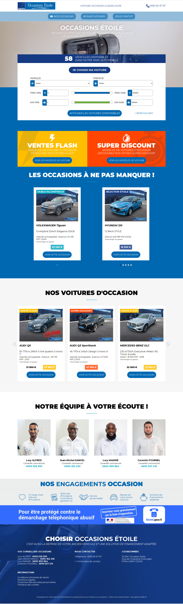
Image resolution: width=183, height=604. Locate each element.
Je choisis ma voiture (89, 70)
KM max (119, 103)
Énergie (98, 78)
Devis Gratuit (126, 16)
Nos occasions (59, 16)
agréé (136, 597)
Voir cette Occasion (57, 255)
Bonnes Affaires (94, 16)
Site (132, 597)
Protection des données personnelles (37, 583)
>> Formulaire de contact (87, 562)
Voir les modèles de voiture (52, 160)
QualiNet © (142, 597)
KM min (34, 103)
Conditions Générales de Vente (33, 578)
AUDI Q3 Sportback (83, 346)
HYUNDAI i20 (113, 225)
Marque (35, 78)
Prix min (35, 93)
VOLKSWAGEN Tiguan (51, 225)
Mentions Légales (26, 580)
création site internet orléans (119, 597)
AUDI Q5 (25, 346)
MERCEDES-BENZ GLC (134, 346)
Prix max (120, 93)
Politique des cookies (28, 585)
